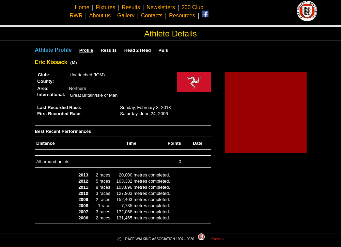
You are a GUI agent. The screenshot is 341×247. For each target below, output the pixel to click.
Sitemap (217, 239)
